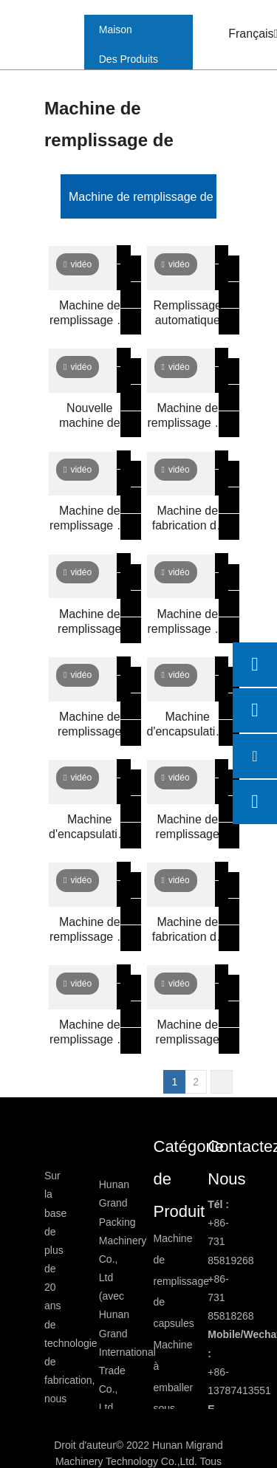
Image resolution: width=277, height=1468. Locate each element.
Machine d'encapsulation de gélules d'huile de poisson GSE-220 (188, 724)
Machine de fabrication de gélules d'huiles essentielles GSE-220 (187, 930)
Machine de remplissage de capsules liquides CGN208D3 (188, 622)
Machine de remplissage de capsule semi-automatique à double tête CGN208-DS (89, 518)
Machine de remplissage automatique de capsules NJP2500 (89, 622)
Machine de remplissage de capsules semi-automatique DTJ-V (89, 930)
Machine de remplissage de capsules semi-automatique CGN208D (188, 416)
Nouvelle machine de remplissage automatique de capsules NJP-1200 (89, 416)
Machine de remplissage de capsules (164, 197)
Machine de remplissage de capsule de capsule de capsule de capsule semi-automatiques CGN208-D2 (89, 313)
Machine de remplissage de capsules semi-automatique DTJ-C (89, 1032)
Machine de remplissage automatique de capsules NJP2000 (187, 1032)
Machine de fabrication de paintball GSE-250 (187, 518)
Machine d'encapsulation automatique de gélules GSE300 (90, 827)
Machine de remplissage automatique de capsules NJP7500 (187, 827)
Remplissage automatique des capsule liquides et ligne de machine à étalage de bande (187, 313)
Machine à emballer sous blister (174, 1387)
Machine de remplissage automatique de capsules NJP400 (89, 724)
